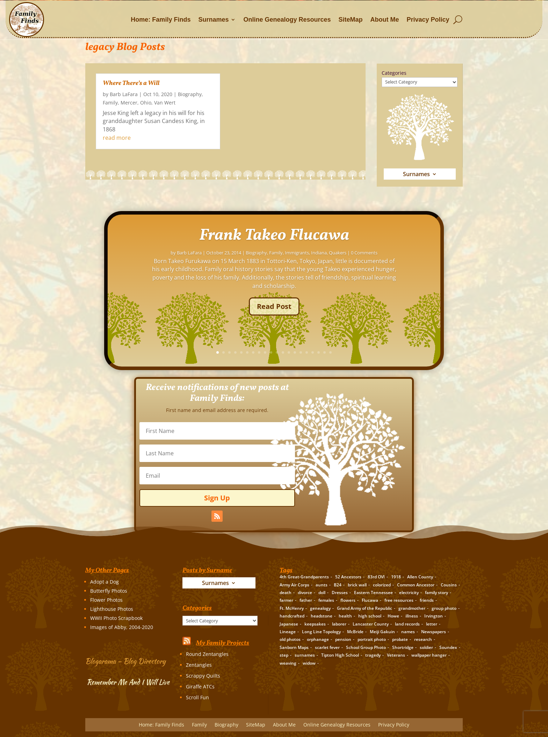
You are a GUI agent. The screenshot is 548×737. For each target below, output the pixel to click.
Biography (190, 94)
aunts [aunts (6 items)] (321, 585)
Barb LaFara (124, 94)
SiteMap (351, 19)
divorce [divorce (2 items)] (305, 592)
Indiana (414, 266)
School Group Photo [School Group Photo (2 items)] (366, 647)
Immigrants (392, 266)
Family (110, 102)
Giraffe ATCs (200, 686)
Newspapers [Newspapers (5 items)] (433, 632)
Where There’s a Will (131, 83)
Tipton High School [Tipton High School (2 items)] (340, 655)
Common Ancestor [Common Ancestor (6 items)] (415, 585)
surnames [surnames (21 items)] (305, 655)
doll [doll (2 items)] (321, 592)
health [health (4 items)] (345, 616)
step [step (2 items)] (284, 655)
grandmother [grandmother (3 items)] (411, 608)
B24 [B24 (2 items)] (337, 585)
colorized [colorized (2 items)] (382, 585)
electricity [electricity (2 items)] (409, 592)
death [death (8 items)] (285, 592)
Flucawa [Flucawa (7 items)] (370, 600)
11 (372, 352)
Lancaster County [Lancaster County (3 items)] (371, 624)
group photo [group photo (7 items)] (444, 608)
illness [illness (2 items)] (411, 616)
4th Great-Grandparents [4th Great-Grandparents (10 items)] (304, 577)
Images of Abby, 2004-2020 (121, 627)
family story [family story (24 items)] (436, 592)
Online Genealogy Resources (287, 19)
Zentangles (199, 665)
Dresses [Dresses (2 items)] (340, 592)
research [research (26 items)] (423, 639)
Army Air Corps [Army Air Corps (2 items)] (294, 585)
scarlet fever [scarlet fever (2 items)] (327, 647)
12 (378, 352)
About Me (384, 19)
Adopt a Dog (104, 581)
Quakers (432, 266)
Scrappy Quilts (203, 675)
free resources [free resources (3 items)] (398, 600)
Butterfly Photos (108, 590)
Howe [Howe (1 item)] (393, 616)
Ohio (145, 102)
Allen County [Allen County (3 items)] (420, 577)
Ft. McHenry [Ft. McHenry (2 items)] (292, 608)
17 (407, 352)
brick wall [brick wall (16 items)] (357, 585)
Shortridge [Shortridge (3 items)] (402, 647)
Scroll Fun (197, 697)
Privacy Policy (428, 19)
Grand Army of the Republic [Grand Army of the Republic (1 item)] (364, 608)
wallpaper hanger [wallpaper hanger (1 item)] (429, 655)
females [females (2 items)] (326, 600)
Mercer (129, 102)
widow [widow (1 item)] (309, 663)
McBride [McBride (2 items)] (355, 632)
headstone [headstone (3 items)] (321, 616)
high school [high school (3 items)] (369, 616)
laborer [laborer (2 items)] (339, 624)
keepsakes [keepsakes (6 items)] (315, 624)
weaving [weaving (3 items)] (288, 663)
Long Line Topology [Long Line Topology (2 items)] (321, 632)
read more (117, 138)
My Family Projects (222, 643)
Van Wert (164, 102)
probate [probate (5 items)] (400, 639)
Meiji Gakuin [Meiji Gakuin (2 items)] (382, 632)
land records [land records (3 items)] (407, 624)
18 (413, 352)
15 (396, 352)
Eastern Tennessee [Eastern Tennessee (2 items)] (373, 592)
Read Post (369, 320)
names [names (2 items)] (408, 632)
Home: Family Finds (160, 19)
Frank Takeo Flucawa (369, 249)
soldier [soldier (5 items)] (426, 647)
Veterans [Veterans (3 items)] (396, 655)
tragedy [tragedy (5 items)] (373, 655)
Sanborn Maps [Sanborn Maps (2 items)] (294, 647)
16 (402, 352)
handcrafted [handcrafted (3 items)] (292, 616)
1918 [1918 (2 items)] (396, 577)
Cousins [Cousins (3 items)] (449, 585)
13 (384, 352)
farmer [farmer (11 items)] (286, 600)
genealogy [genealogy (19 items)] (320, 608)
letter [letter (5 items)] (431, 624)
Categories (394, 73)
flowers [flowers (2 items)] (347, 600)
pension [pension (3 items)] (343, 639)
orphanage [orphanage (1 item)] (318, 639)
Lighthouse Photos (111, 609)
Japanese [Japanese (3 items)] (289, 624)
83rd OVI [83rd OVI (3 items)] (376, 577)
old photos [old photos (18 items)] (290, 639)
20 (425, 352)
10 (366, 352)
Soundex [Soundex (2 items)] (448, 647)
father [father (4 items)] (306, 600)
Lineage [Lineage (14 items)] (288, 632)
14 (390, 352)
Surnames (213, 19)
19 (419, 352)
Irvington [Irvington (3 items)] (433, 616)
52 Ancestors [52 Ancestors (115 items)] (348, 577)
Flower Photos (106, 600)
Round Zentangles (207, 654)
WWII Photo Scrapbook (116, 618)
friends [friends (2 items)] (427, 600)
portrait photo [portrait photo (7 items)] (372, 639)
